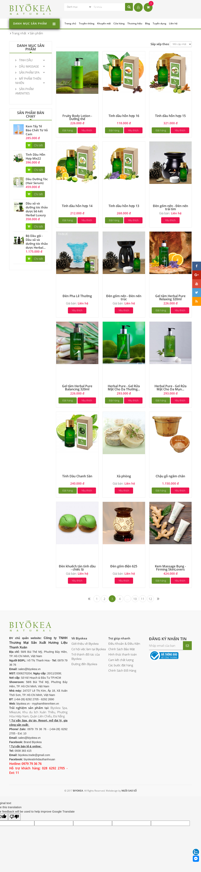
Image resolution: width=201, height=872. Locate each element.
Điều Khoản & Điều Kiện (124, 644)
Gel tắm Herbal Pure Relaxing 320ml (170, 297)
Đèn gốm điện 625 (123, 566)
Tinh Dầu (24, 60)
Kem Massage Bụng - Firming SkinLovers (170, 567)
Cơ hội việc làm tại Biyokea (88, 649)
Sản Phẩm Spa (27, 72)
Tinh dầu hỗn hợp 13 (124, 206)
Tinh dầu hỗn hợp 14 (77, 206)
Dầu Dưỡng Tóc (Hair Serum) (37, 181)
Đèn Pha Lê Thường (77, 296)
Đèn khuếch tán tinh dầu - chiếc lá (77, 567)
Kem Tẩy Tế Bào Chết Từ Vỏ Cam (37, 130)
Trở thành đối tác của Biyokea (85, 656)
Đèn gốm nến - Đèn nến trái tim (170, 207)
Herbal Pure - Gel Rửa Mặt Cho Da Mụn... (170, 387)
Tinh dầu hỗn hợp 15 (170, 115)
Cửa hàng (119, 23)
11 (142, 599)
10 (135, 599)
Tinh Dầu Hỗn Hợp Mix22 (35, 156)
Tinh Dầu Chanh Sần (77, 476)
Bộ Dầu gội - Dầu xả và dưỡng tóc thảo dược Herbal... (37, 241)
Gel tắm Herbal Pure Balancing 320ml (77, 387)
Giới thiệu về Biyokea (85, 644)
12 (150, 599)
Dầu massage (27, 66)
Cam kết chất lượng (121, 660)
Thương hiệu (134, 23)
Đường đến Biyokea (84, 664)
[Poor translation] (14, 817)
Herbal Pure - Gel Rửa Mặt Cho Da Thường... (124, 387)
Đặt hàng (67, 130)
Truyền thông (86, 23)
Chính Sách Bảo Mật (121, 649)
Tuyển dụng (159, 23)
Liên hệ (173, 23)
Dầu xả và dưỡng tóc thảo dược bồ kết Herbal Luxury (37, 209)
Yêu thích (86, 130)
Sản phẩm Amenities (24, 91)
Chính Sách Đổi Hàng (122, 670)
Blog (147, 23)
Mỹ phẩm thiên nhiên (28, 81)
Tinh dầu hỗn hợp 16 (124, 115)
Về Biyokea (79, 638)
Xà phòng (124, 476)
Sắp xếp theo (160, 44)
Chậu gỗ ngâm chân (170, 476)
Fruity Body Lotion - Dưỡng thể (77, 117)
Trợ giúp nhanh (119, 638)
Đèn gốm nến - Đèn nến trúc (123, 297)
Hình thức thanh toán (122, 654)
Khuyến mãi (104, 23)
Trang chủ (70, 23)
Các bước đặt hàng (120, 665)
